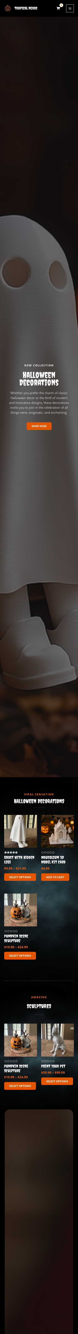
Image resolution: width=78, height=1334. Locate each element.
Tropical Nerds (26, 8)
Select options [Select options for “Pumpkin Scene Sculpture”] (20, 955)
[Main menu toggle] (70, 8)
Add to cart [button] (55, 877)
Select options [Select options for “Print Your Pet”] (57, 1081)
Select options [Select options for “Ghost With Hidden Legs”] (20, 877)
